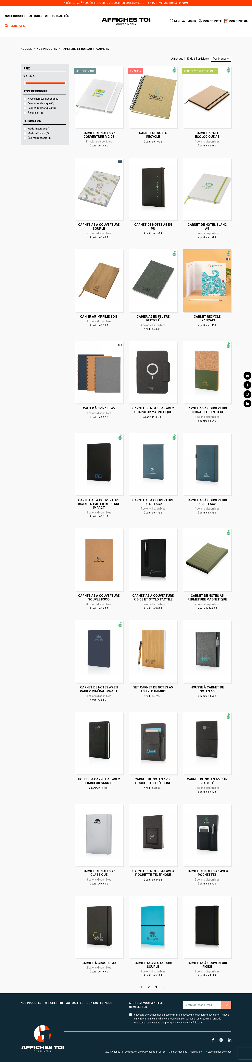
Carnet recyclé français (207, 318)
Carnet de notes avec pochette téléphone (153, 781)
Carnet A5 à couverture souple (99, 226)
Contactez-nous (99, 1003)
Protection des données (218, 1051)
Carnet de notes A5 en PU (153, 226)
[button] (38, 16)
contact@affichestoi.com (170, 3)
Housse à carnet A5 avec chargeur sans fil (99, 781)
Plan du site (196, 1051)
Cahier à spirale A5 (99, 408)
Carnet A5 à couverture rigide (207, 965)
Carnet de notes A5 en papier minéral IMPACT (99, 689)
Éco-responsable (40, 137)
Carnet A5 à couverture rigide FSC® (153, 502)
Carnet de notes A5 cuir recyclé (207, 781)
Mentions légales (178, 1051)
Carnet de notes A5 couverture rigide (98, 135)
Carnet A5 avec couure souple (153, 965)
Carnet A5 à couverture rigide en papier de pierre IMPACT (99, 504)
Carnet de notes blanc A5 (207, 226)
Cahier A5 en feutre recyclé (153, 318)
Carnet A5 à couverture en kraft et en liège (207, 410)
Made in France (38, 133)
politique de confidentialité (179, 1022)
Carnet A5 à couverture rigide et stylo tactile (153, 597)
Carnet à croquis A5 (99, 963)
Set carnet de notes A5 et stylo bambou (153, 689)
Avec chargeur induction (43, 98)
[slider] (25, 82)
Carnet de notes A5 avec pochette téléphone (153, 873)
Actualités (74, 1003)
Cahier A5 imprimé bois (99, 316)
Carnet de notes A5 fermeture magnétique (207, 597)
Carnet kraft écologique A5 (207, 135)
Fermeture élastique (41, 103)
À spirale (35, 112)
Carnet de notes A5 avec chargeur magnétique (153, 410)
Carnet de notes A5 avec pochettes (207, 873)
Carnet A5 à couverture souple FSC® (99, 597)
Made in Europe (38, 128)
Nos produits (31, 1003)
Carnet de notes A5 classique (98, 873)
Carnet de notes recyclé (153, 135)
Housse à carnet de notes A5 (207, 689)
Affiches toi (53, 1003)
